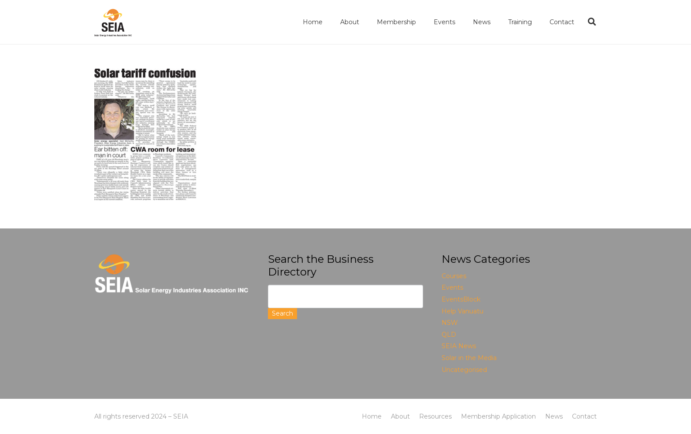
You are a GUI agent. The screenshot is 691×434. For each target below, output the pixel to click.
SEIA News (459, 346)
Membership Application (498, 416)
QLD (449, 334)
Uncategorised (464, 370)
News (554, 416)
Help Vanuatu (462, 311)
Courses (454, 276)
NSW (450, 323)
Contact (584, 416)
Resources (435, 416)
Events (452, 287)
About (400, 416)
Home (372, 416)
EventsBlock (461, 299)
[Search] (592, 21)
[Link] (113, 22)
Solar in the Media (469, 358)
